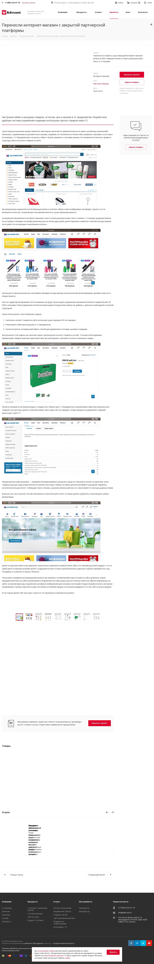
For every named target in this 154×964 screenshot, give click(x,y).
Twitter (143, 943)
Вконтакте (131, 943)
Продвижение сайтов (62, 911)
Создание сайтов (60, 915)
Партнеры (6, 915)
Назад (107, 812)
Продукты (81, 12)
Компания (62, 12)
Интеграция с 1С (60, 927)
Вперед (113, 812)
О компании (7, 908)
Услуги (98, 12)
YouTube (149, 943)
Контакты (143, 12)
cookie (67, 958)
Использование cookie (10, 950)
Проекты (114, 12)
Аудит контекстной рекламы (93, 826)
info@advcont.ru (125, 912)
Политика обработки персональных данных (19, 948)
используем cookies (46, 951)
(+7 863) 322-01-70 (126, 907)
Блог (128, 12)
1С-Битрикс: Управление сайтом (37, 909)
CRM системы (33, 917)
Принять (113, 952)
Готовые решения (35, 913)
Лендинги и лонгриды (39, 825)
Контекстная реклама (62, 908)
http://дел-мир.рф (101, 83)
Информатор (84, 911)
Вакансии (6, 911)
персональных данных (54, 955)
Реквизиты (6, 921)
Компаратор (84, 908)
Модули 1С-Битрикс (36, 920)
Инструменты (85, 901)
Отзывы (5, 918)
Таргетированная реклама (64, 918)
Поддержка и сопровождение (59, 922)
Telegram (137, 943)
